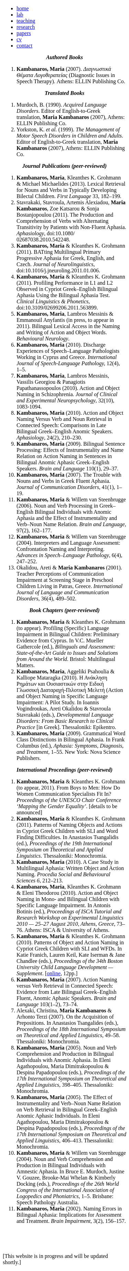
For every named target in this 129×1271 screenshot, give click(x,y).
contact (24, 45)
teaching (26, 21)
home (23, 8)
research (26, 27)
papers (24, 33)
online (54, 973)
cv (19, 39)
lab (20, 15)
